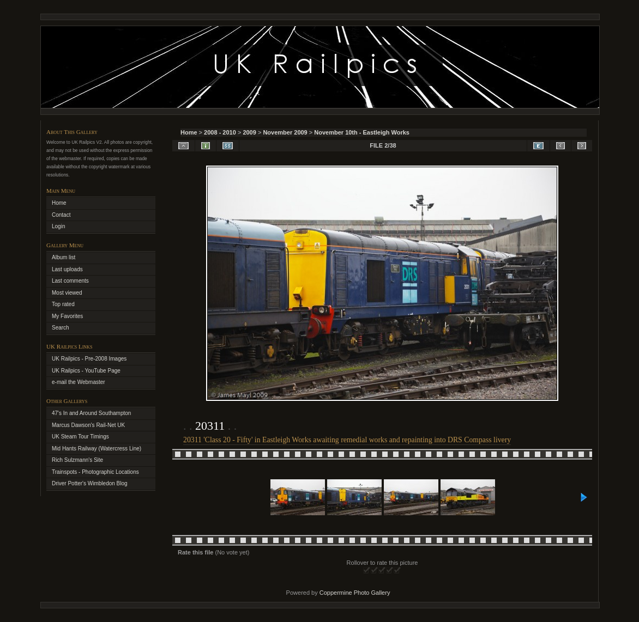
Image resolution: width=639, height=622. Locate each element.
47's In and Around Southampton (91, 413)
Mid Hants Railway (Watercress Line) (96, 449)
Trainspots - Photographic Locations (95, 472)
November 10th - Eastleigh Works (361, 132)
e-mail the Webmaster (78, 382)
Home (188, 132)
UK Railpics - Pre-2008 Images (89, 359)
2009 (249, 132)
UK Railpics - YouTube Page (86, 371)
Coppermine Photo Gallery (354, 592)
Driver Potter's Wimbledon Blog (90, 483)
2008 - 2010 (220, 132)
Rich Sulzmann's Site (77, 460)
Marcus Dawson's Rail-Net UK (88, 425)
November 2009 (285, 132)
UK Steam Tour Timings (80, 437)
